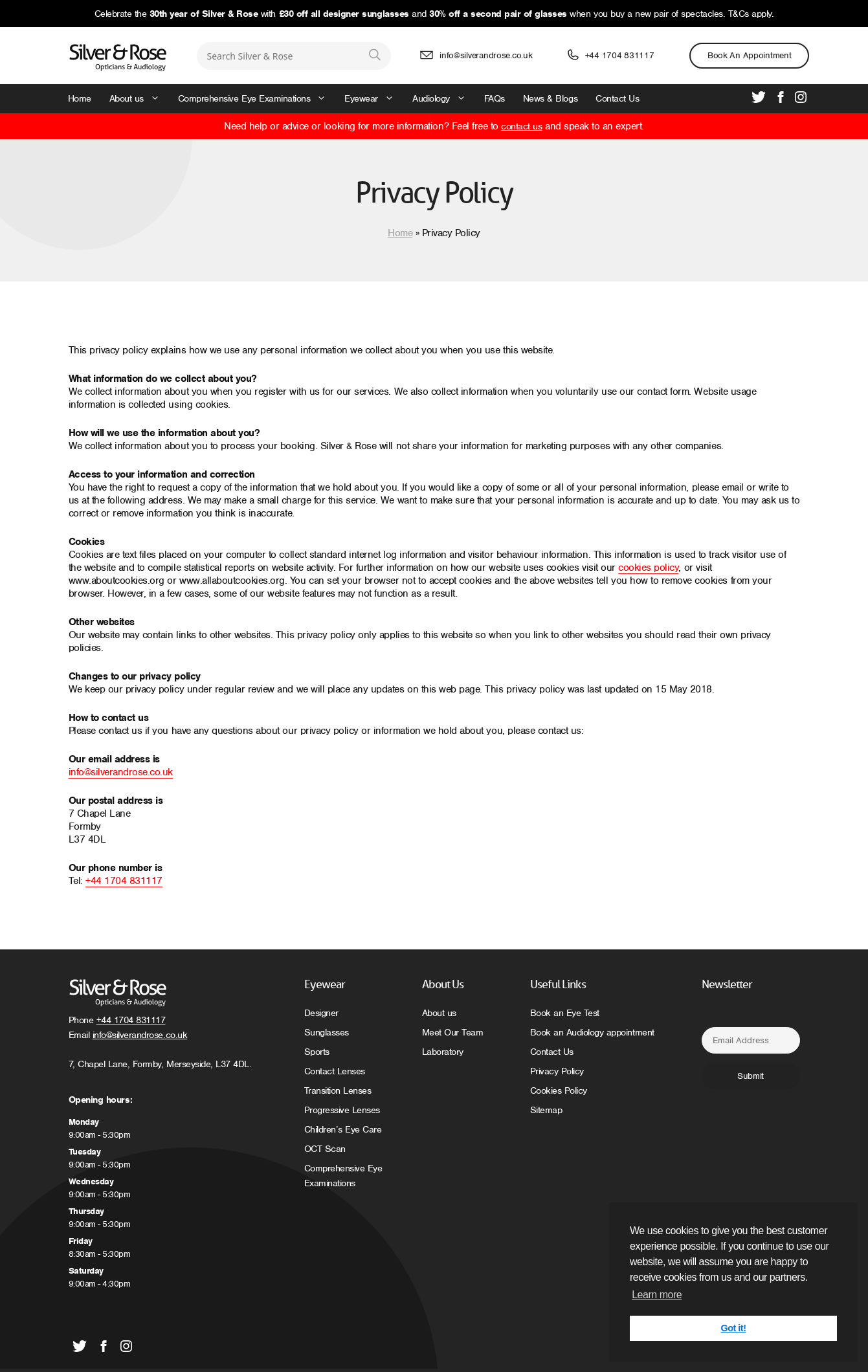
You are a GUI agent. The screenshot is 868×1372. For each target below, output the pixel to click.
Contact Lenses (334, 1071)
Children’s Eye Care (343, 1129)
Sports (316, 1051)
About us (139, 98)
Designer (321, 1013)
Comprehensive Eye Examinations (257, 98)
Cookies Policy (558, 1090)
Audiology (443, 98)
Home (79, 98)
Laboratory (442, 1051)
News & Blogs (550, 98)
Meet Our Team (453, 1032)
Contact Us (617, 98)
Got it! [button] (733, 1328)
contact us (521, 126)
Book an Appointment (749, 55)
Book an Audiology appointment (592, 1032)
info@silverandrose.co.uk (486, 55)
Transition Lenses (338, 1090)
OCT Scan (325, 1149)
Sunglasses (326, 1032)
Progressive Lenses (342, 1110)
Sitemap (546, 1110)
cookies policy (648, 567)
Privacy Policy (557, 1071)
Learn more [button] (657, 1294)
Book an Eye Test (564, 1013)
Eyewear (373, 98)
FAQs (494, 98)
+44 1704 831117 (619, 55)
